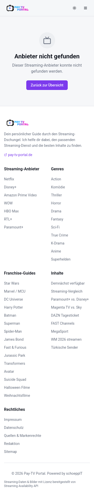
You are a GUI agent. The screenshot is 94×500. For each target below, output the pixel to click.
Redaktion (12, 444)
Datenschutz (14, 428)
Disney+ (10, 187)
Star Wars (11, 283)
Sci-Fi (55, 227)
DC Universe (13, 299)
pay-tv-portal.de (18, 155)
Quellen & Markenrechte (22, 436)
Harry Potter (13, 307)
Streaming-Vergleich (66, 291)
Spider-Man (13, 331)
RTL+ (8, 219)
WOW (8, 203)
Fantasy (57, 219)
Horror (56, 203)
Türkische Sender (64, 347)
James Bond (14, 339)
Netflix (9, 179)
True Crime (59, 235)
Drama (56, 211)
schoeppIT (74, 473)
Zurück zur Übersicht (47, 85)
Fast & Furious (15, 347)
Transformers (14, 363)
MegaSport (59, 331)
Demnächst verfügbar (68, 283)
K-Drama (57, 243)
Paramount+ (13, 227)
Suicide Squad (15, 380)
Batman (10, 315)
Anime (56, 251)
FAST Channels (63, 323)
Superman (12, 323)
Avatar (9, 371)
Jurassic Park (14, 355)
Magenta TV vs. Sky (66, 307)
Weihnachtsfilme (17, 396)
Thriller (56, 195)
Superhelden (61, 259)
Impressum (13, 420)
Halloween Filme (17, 388)
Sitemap (10, 452)
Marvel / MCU (14, 291)
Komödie (58, 187)
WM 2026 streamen (66, 339)
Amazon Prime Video (20, 195)
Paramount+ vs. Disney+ (70, 299)
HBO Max (11, 211)
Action (56, 179)
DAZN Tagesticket (65, 315)
